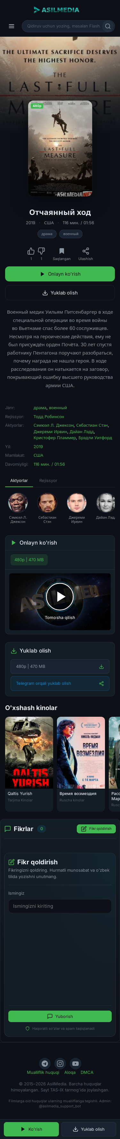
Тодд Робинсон (49, 416)
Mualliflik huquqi (43, 1072)
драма (47, 234)
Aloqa (70, 1072)
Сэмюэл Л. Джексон (54, 425)
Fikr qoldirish (96, 829)
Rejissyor (48, 480)
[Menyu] (11, 26)
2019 (30, 222)
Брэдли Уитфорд (95, 437)
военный (71, 234)
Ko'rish (31, 1129)
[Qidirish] (108, 26)
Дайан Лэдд (82, 431)
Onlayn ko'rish (60, 274)
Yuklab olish (60, 293)
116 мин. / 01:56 (78, 222)
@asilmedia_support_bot (60, 1106)
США (49, 222)
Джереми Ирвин (50, 431)
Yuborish (60, 1017)
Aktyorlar (19, 480)
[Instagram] (60, 1063)
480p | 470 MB (29, 559)
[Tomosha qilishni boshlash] (60, 601)
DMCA (87, 1072)
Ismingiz (16, 893)
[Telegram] (45, 1063)
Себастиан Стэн (92, 425)
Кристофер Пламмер (55, 437)
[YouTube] (75, 1063)
